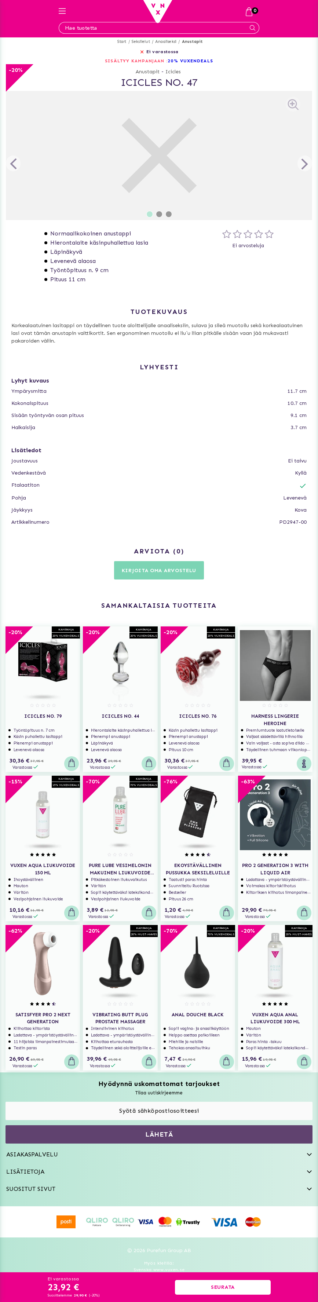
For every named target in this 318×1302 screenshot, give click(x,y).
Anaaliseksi (165, 41)
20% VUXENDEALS (190, 60)
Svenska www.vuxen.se (159, 1269)
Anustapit (192, 41)
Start (122, 41)
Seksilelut (141, 41)
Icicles (173, 72)
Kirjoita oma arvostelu (159, 570)
